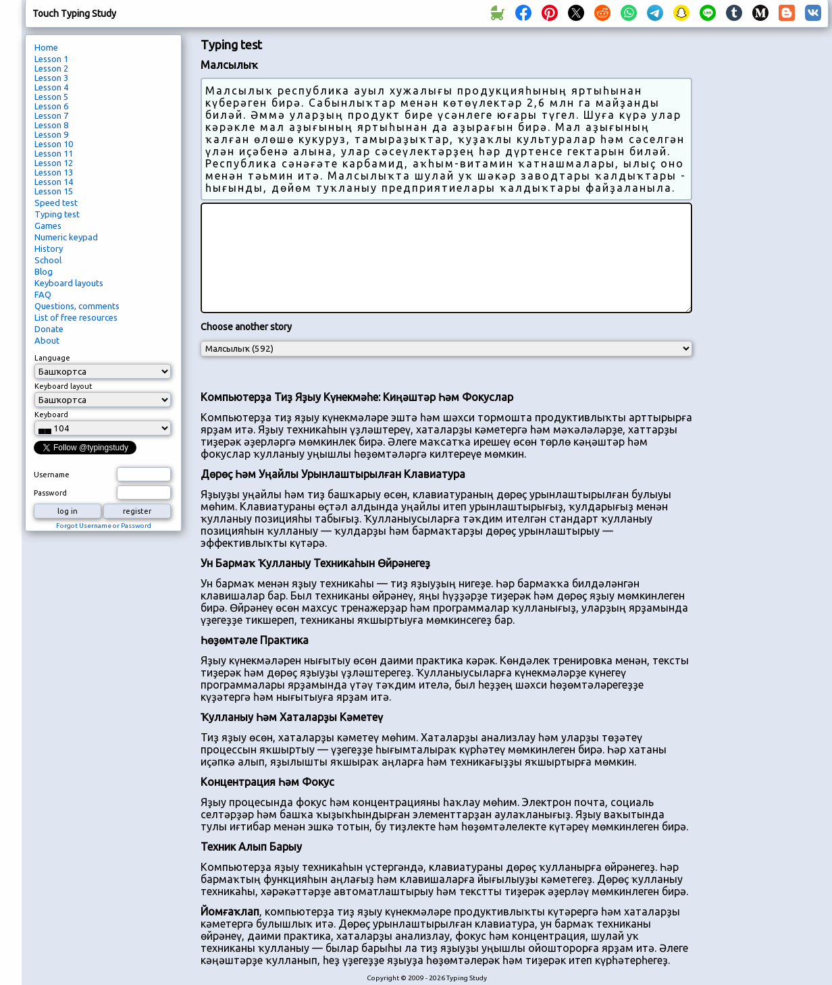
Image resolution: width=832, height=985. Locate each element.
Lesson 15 (53, 191)
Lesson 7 (51, 115)
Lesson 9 (51, 134)
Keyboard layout (63, 386)
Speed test (56, 202)
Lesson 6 (51, 106)
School (47, 260)
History (48, 248)
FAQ (42, 294)
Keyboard (51, 414)
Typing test (57, 214)
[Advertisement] (765, 260)
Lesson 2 (51, 68)
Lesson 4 (51, 87)
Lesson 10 (53, 144)
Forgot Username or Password (103, 525)
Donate (48, 329)
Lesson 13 (53, 172)
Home (46, 47)
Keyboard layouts (68, 283)
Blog (43, 271)
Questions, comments (77, 306)
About (46, 340)
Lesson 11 (53, 153)
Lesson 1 (51, 58)
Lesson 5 (51, 96)
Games (47, 225)
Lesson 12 (53, 162)
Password (50, 493)
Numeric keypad (66, 237)
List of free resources (76, 317)
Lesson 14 (53, 181)
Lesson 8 (51, 125)
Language (52, 358)
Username (52, 475)
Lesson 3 (51, 77)
